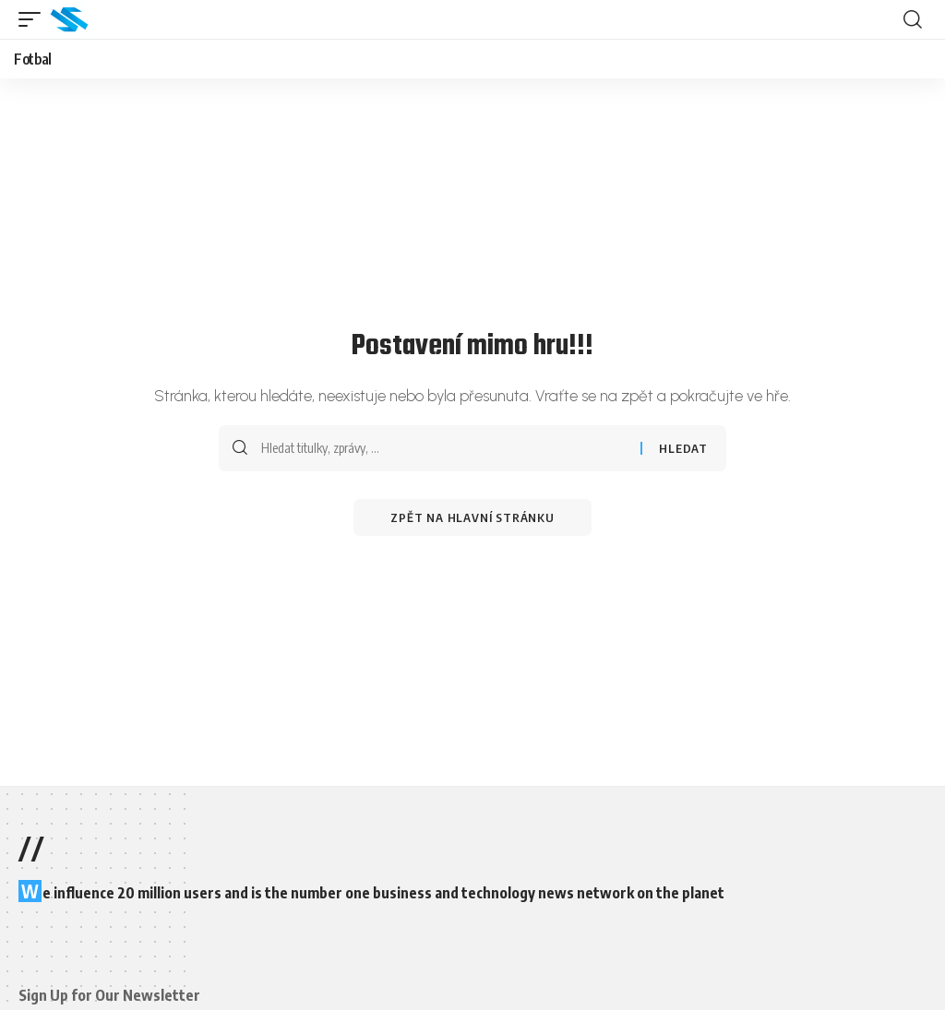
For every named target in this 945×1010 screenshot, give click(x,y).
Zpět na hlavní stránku (472, 517)
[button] (34, 19)
